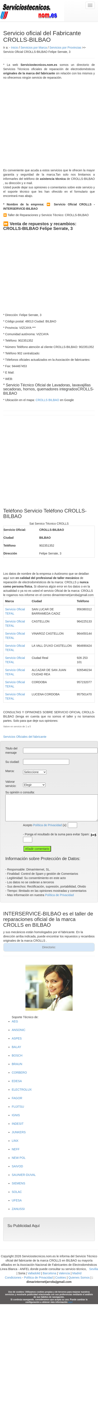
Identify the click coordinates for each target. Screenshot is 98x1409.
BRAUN (17, 1064)
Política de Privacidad (47, 825)
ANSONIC (18, 1030)
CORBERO (19, 1072)
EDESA (17, 1081)
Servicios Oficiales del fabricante (24, 736)
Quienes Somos (79, 1277)
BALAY (16, 1047)
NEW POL (19, 1157)
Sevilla (93, 1269)
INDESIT (17, 1123)
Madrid (77, 1273)
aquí (70, 1302)
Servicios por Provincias (65, 47)
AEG (15, 1021)
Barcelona (49, 1273)
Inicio (14, 47)
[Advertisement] (40, 124)
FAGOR (17, 1098)
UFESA (17, 1200)
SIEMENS (18, 1183)
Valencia (64, 1273)
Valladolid (34, 1273)
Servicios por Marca (33, 47)
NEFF (16, 1149)
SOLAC (17, 1192)
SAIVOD (17, 1166)
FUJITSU (18, 1106)
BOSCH (17, 1055)
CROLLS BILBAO (47, 400)
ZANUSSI (18, 1209)
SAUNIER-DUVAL (24, 1175)
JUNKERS (19, 1132)
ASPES (17, 1038)
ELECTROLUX (22, 1089)
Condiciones (13, 1277)
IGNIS (16, 1115)
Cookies (61, 1277)
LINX (15, 1140)
